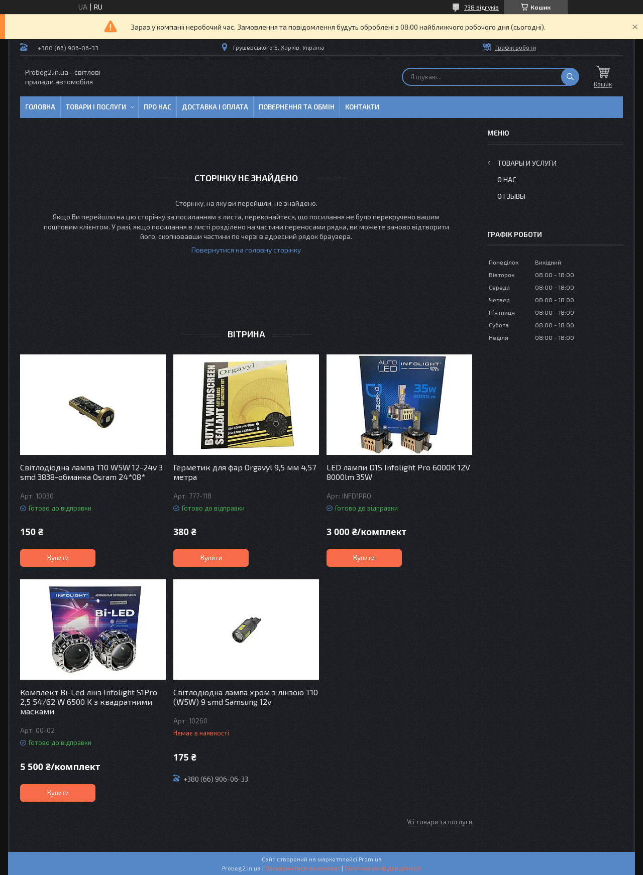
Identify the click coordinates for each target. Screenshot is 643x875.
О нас (506, 179)
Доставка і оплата (215, 107)
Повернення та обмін (297, 107)
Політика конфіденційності (383, 867)
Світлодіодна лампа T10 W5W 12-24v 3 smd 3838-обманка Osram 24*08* (91, 471)
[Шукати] (570, 77)
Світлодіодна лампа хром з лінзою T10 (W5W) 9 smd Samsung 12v (245, 696)
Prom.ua (370, 858)
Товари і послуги (96, 107)
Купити (58, 558)
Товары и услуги (527, 163)
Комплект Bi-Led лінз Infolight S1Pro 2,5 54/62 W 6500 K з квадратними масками (88, 701)
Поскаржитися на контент (302, 867)
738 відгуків (481, 7)
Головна (40, 107)
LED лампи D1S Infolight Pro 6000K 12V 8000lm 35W (398, 471)
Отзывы (511, 196)
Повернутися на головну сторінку (246, 249)
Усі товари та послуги (439, 822)
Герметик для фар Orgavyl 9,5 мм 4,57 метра (244, 471)
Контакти (362, 107)
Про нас (157, 107)
